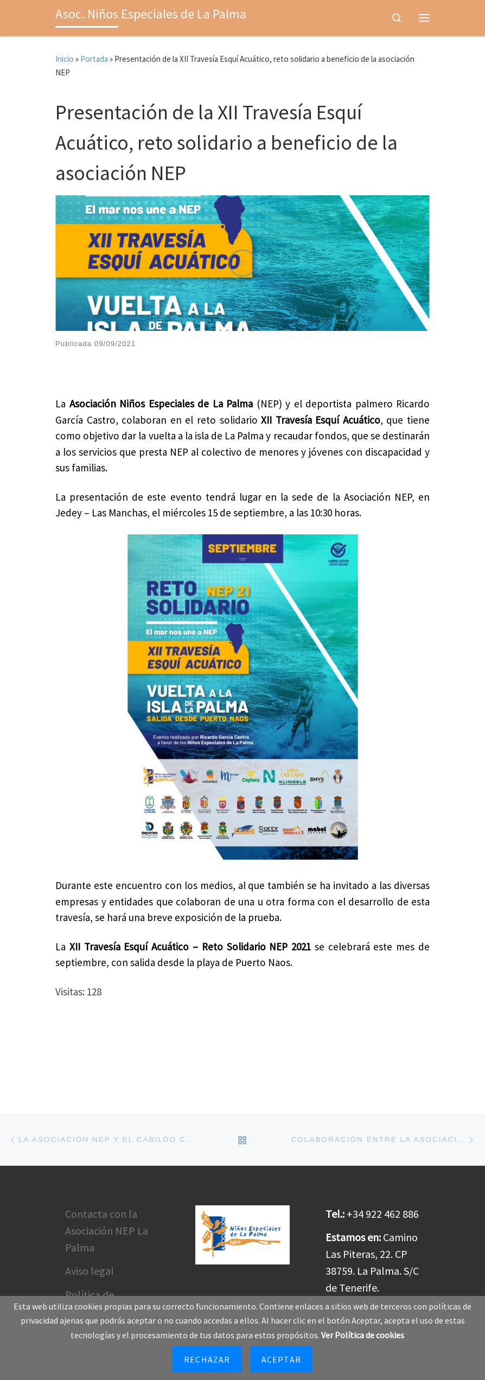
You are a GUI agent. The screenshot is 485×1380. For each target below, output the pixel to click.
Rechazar (207, 1359)
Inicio (64, 59)
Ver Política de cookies (362, 1335)
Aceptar (281, 1359)
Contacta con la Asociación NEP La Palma (106, 1255)
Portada (94, 59)
